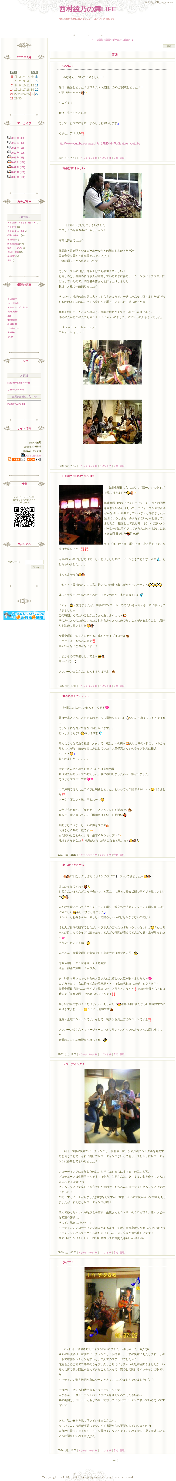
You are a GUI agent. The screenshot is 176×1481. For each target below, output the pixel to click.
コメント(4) (105, 1054)
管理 (122, 158)
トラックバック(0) (88, 158)
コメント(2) (105, 466)
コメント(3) (105, 686)
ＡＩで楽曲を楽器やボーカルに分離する (112, 39)
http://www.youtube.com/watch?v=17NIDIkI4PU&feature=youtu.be (99, 143)
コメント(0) (105, 158)
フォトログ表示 (31, 455)
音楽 (116, 158)
